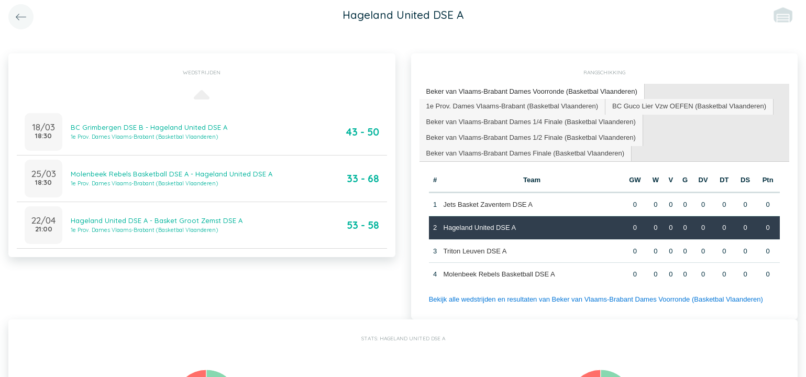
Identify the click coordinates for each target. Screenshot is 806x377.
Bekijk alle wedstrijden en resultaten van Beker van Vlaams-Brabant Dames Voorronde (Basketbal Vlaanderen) (596, 299)
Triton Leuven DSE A (475, 251)
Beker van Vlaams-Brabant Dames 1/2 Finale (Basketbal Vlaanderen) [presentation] (531, 137)
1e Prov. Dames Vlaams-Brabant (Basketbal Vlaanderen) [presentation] (512, 106)
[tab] (532, 92)
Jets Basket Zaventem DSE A (488, 204)
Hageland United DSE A (480, 227)
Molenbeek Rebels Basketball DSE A (499, 274)
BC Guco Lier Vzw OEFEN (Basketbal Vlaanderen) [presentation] (689, 106)
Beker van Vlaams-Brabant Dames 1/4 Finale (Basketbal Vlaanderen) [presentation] (531, 122)
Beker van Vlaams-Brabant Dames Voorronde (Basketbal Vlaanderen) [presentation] (531, 91)
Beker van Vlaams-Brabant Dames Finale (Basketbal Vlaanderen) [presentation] (525, 153)
